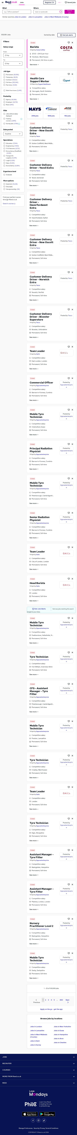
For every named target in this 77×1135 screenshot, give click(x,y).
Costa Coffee (40, 50)
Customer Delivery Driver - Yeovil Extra (42, 166)
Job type (6, 71)
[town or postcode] (47, 12)
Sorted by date (49, 35)
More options (8, 181)
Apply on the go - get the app (51, 1009)
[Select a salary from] (12, 55)
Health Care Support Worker (39, 80)
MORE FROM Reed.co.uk (38, 1076)
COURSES (38, 1070)
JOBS (38, 1057)
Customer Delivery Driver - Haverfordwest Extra (41, 203)
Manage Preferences (26, 1128)
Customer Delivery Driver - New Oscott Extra (41, 130)
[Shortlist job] (68, 42)
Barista (34, 46)
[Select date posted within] (12, 134)
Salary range (8, 47)
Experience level (9, 171)
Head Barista (37, 583)
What (4, 8)
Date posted (8, 130)
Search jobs (69, 12)
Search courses (9, 204)
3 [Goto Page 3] (48, 1000)
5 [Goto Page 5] (54, 1000)
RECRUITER (38, 1063)
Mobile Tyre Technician (37, 416)
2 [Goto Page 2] (45, 1000)
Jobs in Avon (58, 1038)
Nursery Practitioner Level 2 (41, 925)
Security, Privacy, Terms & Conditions (46, 1128)
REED (38, 1083)
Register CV (49, 2)
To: (4, 60)
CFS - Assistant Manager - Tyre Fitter (39, 691)
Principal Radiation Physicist (41, 450)
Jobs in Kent (35, 1041)
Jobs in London (20, 17)
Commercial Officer (41, 382)
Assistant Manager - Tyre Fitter (42, 856)
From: (5, 52)
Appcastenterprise (42, 385)
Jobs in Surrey (35, 1045)
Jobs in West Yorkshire (62, 1027)
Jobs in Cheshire (60, 1042)
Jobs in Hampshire (61, 1034)
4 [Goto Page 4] (51, 1000)
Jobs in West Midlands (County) (56, 17)
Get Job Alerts (39, 609)
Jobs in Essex (59, 1030)
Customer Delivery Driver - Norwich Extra (41, 279)
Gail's (38, 354)
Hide (5, 110)
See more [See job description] (34, 65)
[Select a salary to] (12, 64)
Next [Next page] (67, 1001)
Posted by (7, 96)
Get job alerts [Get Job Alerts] (66, 35)
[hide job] (72, 42)
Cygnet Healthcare (44, 84)
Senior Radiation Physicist (40, 519)
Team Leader (37, 351)
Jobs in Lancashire (35, 17)
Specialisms (8, 140)
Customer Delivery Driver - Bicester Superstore (41, 316)
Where (36, 8)
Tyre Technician (39, 656)
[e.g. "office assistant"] (16, 12)
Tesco (38, 136)
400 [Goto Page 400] (61, 1000)
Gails (38, 554)
